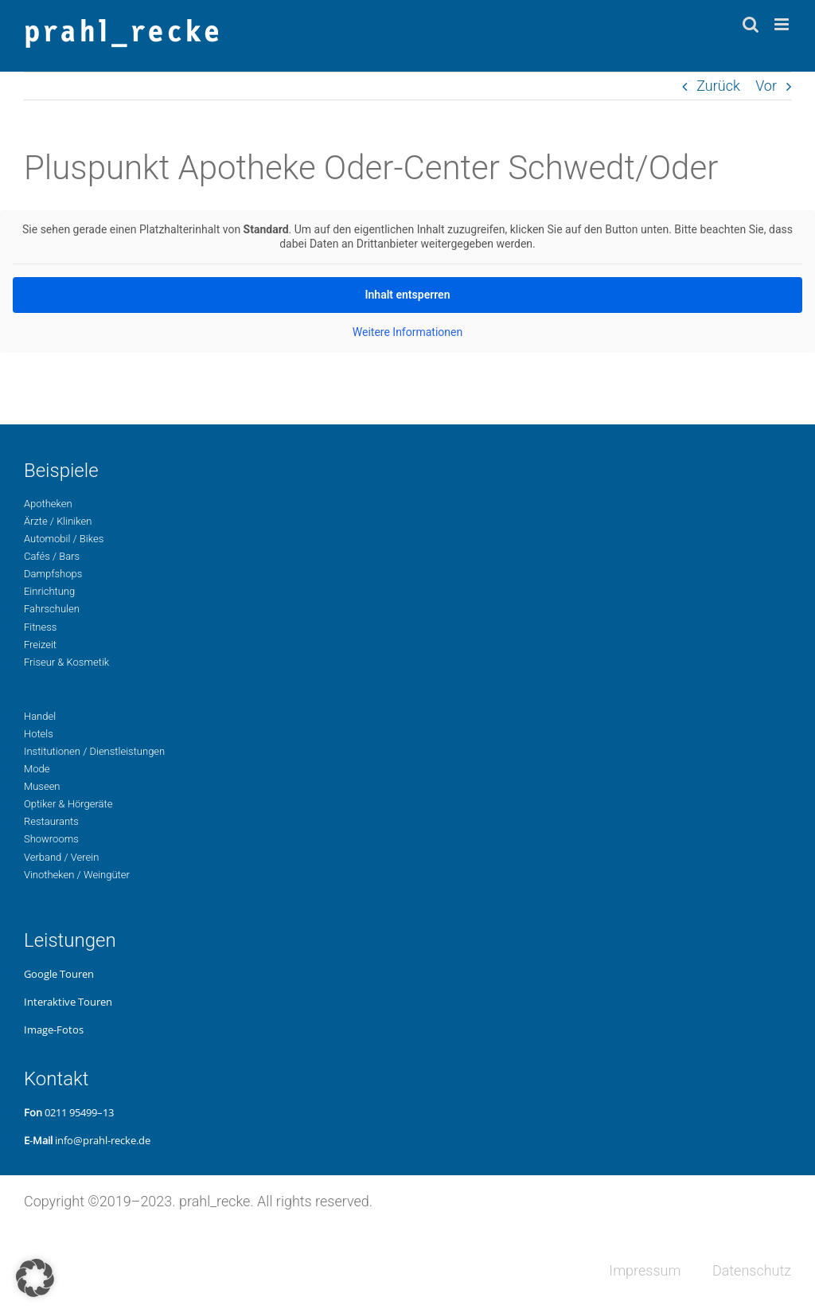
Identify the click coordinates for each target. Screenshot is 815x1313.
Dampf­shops (53, 574)
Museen (42, 786)
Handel (40, 716)
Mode (36, 769)
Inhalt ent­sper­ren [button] (407, 294)
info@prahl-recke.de (102, 1140)
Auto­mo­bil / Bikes (63, 539)
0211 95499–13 (79, 1112)
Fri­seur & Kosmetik (66, 662)
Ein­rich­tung (49, 591)
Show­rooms (51, 839)
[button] (35, 1278)
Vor (766, 85)
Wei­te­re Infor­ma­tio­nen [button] (407, 332)
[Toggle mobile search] (750, 24)
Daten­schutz (751, 1270)
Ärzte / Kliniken (58, 521)
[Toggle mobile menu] (782, 24)
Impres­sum (644, 1270)
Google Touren (59, 974)
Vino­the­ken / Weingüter (77, 875)
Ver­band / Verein (61, 857)
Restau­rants (51, 821)
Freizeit (40, 645)
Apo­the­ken (48, 504)
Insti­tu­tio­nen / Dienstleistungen (94, 751)
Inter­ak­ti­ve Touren (68, 1002)
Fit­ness (40, 627)
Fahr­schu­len (52, 609)
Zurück (718, 85)
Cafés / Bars (52, 556)
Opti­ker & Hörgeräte (68, 804)
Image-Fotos (54, 1029)
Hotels (38, 734)
